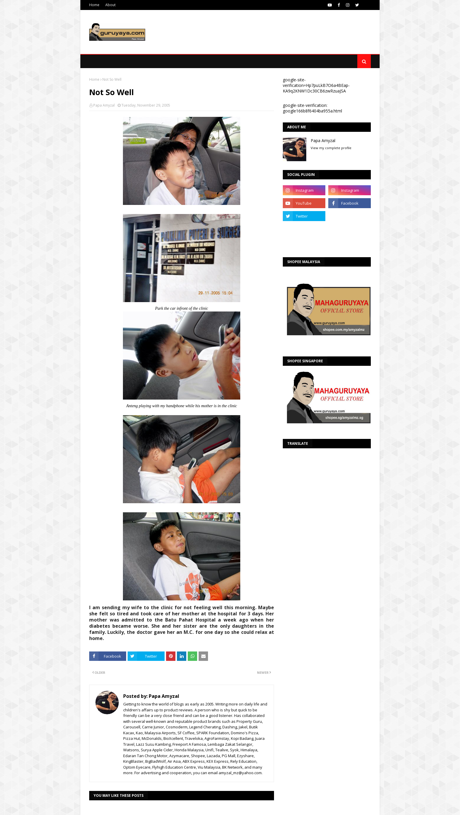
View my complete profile (331, 148)
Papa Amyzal (104, 105)
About (110, 4)
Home (94, 4)
